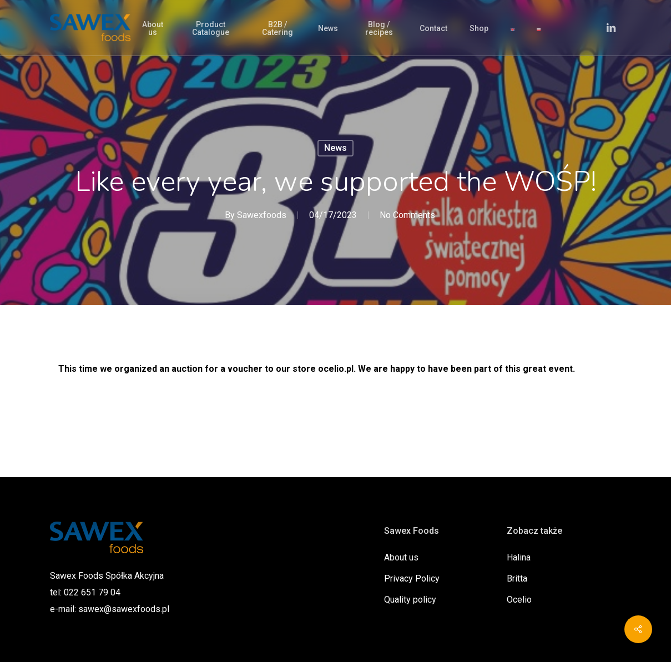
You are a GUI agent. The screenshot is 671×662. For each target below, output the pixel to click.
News (335, 148)
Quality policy (410, 599)
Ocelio (519, 599)
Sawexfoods (261, 215)
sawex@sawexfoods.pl (123, 609)
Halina (519, 557)
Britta (517, 578)
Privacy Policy (412, 578)
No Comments (407, 215)
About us (401, 557)
